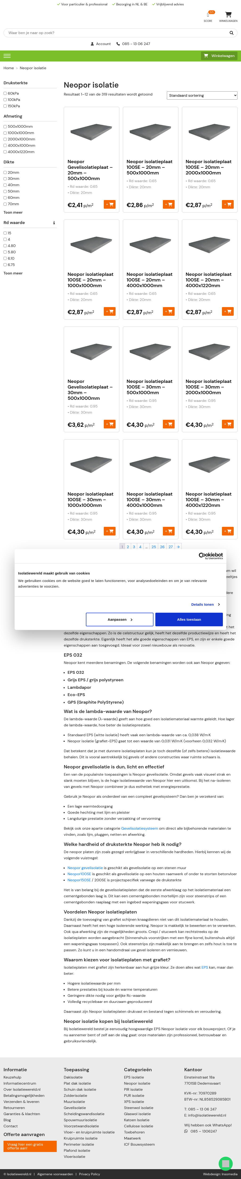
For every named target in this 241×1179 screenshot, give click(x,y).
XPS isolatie (134, 1101)
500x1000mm (20, 126)
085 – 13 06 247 (202, 1109)
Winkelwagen (219, 55)
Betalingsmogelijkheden (24, 1095)
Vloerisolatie (74, 1156)
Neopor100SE (79, 873)
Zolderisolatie (75, 1095)
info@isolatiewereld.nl (207, 1115)
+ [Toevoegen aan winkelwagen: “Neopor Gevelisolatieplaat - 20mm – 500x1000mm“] (109, 204)
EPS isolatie (134, 1077)
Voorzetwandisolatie (81, 1126)
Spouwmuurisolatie (80, 1119)
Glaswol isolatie (137, 1113)
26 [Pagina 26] (162, 546)
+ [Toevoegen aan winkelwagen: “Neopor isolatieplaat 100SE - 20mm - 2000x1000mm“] (227, 204)
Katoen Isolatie (136, 1119)
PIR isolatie (133, 1089)
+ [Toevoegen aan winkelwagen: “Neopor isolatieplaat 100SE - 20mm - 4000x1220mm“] (227, 311)
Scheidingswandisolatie (84, 1113)
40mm (13, 184)
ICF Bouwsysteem (139, 1144)
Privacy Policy (89, 1174)
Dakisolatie (73, 1077)
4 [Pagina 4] (140, 546)
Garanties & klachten (22, 1113)
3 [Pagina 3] (134, 546)
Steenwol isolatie (138, 1107)
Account (101, 43)
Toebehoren (134, 1132)
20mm (13, 172)
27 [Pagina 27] (171, 546)
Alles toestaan (189, 619)
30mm (13, 178)
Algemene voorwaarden (55, 1174)
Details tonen (202, 604)
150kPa (14, 106)
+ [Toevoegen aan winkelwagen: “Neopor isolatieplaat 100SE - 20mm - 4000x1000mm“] (168, 311)
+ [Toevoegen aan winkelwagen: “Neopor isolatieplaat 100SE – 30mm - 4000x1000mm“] (168, 530)
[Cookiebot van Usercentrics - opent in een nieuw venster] (202, 556)
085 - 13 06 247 (133, 43)
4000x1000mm (21, 145)
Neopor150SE (79, 880)
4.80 (12, 245)
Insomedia (229, 1174)
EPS (204, 967)
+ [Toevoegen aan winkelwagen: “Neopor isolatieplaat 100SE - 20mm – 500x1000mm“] (168, 204)
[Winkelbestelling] (202, 95)
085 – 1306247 (200, 1131)
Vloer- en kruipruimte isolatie (89, 1132)
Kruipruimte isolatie (80, 1138)
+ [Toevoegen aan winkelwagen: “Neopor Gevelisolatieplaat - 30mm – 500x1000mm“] (109, 423)
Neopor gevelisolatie (85, 867)
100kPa (14, 99)
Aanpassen (120, 619)
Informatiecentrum (20, 1083)
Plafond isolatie (77, 1150)
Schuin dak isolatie (80, 1089)
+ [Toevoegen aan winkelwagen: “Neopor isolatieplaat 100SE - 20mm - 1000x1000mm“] (109, 311)
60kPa (13, 93)
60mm (14, 197)
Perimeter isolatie (79, 1144)
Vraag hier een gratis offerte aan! (25, 1146)
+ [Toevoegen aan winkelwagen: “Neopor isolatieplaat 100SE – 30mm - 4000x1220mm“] (227, 530)
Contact (11, 1126)
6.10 (11, 258)
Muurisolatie (74, 1101)
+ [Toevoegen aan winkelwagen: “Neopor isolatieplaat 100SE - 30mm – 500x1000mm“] (168, 423)
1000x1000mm (21, 132)
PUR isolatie (134, 1095)
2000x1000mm (21, 139)
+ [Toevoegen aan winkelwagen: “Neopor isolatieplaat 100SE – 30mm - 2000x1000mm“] (227, 423)
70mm (13, 203)
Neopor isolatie (137, 1083)
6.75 (11, 264)
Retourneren (14, 1107)
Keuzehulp (12, 1077)
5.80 (12, 252)
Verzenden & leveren (21, 1101)
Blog (7, 1119)
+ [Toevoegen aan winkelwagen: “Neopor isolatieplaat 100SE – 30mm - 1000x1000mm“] (109, 530)
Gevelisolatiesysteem (139, 828)
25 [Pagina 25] (154, 546)
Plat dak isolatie (77, 1083)
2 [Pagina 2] (128, 546)
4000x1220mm (21, 151)
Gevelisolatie (75, 1107)
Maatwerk (132, 1138)
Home (9, 68)
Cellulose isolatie (138, 1126)
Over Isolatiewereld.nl (22, 1089)
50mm (13, 191)
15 (9, 233)
